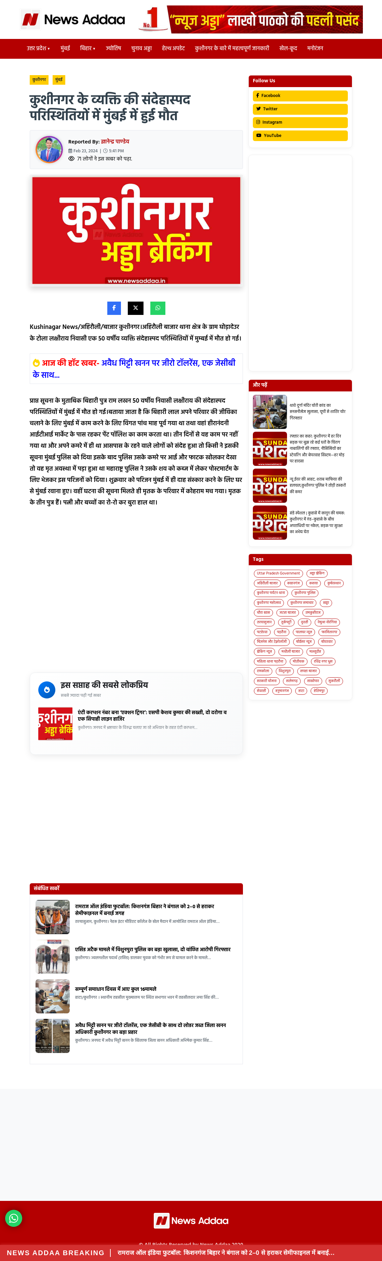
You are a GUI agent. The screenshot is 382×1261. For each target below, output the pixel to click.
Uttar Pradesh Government (278, 573)
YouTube (269, 135)
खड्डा (326, 603)
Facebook (268, 95)
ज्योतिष (113, 48)
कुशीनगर (39, 80)
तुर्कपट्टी (286, 622)
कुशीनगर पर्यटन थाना (271, 593)
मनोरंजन (315, 48)
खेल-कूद (288, 48)
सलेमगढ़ (292, 681)
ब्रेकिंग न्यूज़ (264, 652)
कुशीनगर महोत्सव (269, 603)
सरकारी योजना (267, 681)
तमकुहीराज (312, 613)
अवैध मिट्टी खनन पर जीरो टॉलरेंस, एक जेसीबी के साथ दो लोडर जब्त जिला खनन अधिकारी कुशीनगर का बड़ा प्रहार (150, 1029)
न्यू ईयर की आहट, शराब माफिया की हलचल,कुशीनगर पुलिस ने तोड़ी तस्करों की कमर (318, 486)
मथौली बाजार (291, 652)
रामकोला (263, 671)
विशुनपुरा (285, 671)
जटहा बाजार (287, 613)
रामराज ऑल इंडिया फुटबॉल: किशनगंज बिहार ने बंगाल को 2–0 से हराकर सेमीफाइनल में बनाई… (226, 1252)
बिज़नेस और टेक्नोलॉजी (272, 642)
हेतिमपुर (319, 691)
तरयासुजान (264, 622)
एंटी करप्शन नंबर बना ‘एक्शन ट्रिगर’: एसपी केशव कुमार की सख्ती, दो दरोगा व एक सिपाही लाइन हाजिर (152, 716)
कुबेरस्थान (334, 583)
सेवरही (261, 691)
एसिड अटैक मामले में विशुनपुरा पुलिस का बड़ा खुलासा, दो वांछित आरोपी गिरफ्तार (153, 950)
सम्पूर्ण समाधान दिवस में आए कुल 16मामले (115, 989)
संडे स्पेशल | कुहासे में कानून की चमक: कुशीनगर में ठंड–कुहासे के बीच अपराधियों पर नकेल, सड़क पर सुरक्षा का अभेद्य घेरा (317, 523)
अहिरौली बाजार (267, 583)
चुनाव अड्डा (141, 48)
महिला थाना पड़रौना (270, 662)
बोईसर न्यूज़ (304, 642)
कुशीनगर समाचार (302, 603)
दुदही (304, 622)
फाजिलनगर (329, 632)
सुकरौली (334, 681)
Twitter (266, 109)
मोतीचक (298, 662)
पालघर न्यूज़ (304, 632)
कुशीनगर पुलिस (305, 593)
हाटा (301, 691)
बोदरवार (326, 642)
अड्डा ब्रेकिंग (317, 573)
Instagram (269, 122)
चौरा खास (263, 613)
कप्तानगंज (293, 583)
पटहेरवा (262, 632)
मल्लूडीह (315, 652)
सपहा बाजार (308, 671)
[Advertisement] (136, 592)
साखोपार (313, 681)
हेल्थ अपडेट (173, 48)
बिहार (86, 48)
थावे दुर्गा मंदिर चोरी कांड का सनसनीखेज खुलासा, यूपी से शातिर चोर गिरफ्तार (317, 412)
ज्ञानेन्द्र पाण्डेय (115, 142)
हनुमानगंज (282, 691)
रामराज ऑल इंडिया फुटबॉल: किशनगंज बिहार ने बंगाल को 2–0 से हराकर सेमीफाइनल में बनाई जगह (144, 910)
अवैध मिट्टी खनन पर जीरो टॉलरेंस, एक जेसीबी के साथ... (134, 370)
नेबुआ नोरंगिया (327, 622)
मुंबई (65, 48)
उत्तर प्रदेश (36, 48)
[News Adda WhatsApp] (13, 1218)
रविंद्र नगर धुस (323, 662)
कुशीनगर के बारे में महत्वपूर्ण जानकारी (232, 48)
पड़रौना (281, 632)
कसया (313, 583)
